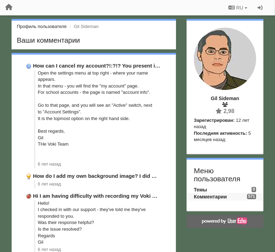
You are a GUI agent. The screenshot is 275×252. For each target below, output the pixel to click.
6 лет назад (49, 164)
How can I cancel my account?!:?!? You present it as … (102, 66)
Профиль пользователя (41, 26)
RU (237, 7)
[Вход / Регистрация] (260, 8)
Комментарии (210, 197)
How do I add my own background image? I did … (95, 176)
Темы (200, 189)
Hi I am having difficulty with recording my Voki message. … (108, 196)
